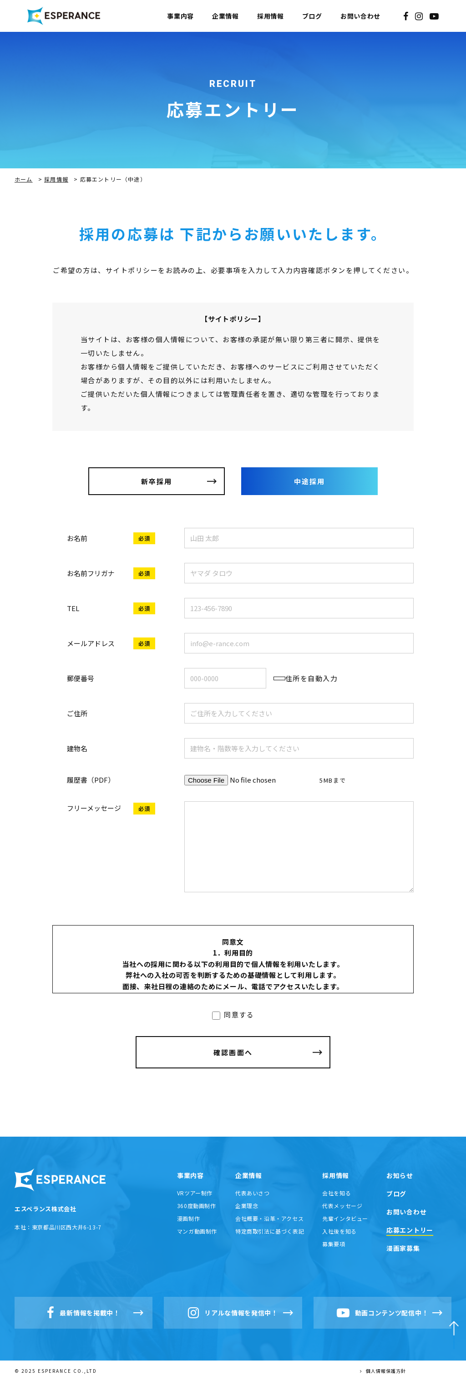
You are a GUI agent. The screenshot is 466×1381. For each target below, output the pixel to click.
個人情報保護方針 (383, 1370)
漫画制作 (188, 1218)
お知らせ (399, 1175)
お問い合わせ (360, 15)
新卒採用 (156, 481)
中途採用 (309, 481)
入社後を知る (339, 1231)
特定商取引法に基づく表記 (269, 1231)
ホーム (24, 179)
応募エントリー (409, 1229)
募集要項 (333, 1244)
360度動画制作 (196, 1205)
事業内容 (180, 15)
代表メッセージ (342, 1205)
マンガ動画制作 (197, 1231)
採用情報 (270, 15)
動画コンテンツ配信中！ (383, 1312)
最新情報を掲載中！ (83, 1312)
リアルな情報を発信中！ (233, 1312)
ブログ (312, 15)
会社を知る (336, 1193)
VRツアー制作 (195, 1193)
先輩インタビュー (345, 1218)
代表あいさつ (252, 1193)
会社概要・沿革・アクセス (269, 1218)
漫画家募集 (403, 1248)
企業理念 (246, 1205)
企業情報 (225, 15)
